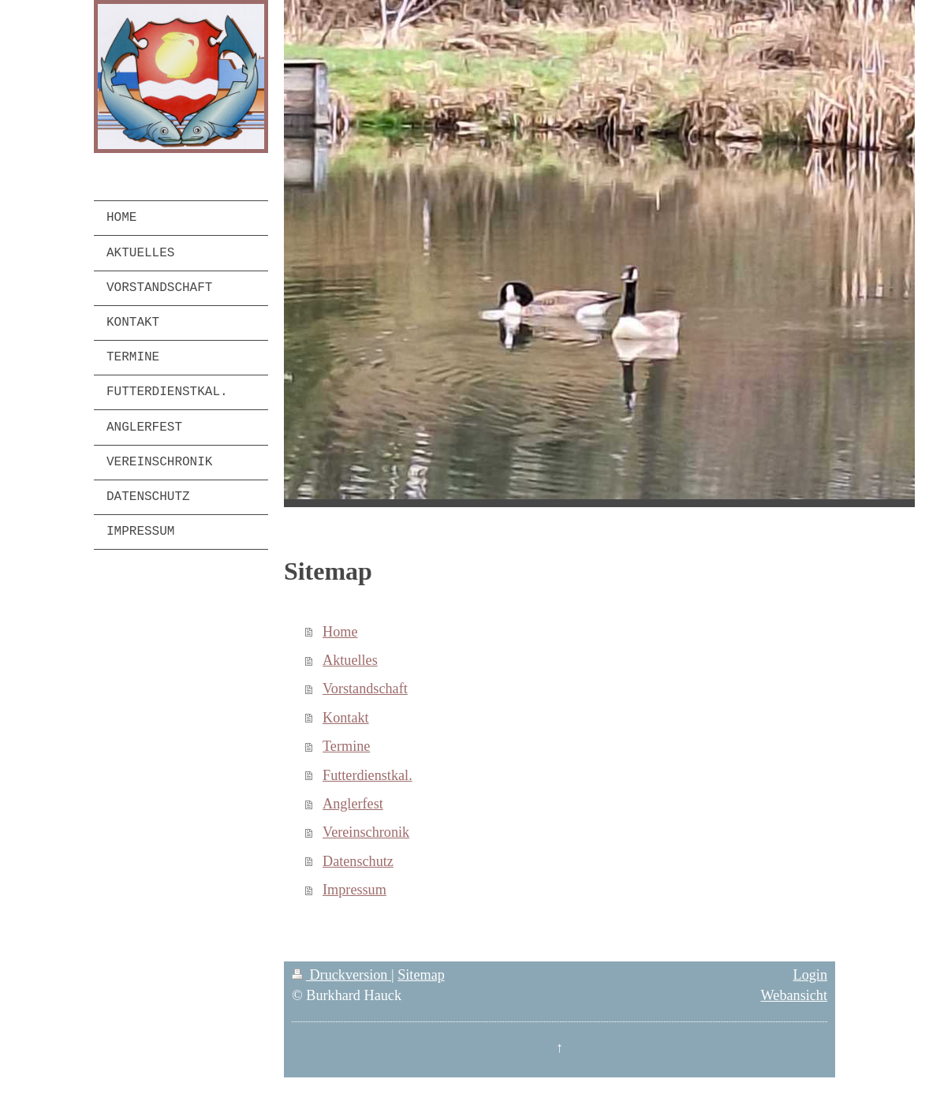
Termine (346, 746)
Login (810, 975)
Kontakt (346, 718)
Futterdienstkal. (367, 775)
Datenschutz (358, 861)
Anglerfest (353, 804)
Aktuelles (350, 660)
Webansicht (794, 995)
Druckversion (341, 975)
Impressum (354, 890)
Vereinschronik (366, 832)
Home (340, 632)
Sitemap (421, 975)
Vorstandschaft (365, 688)
